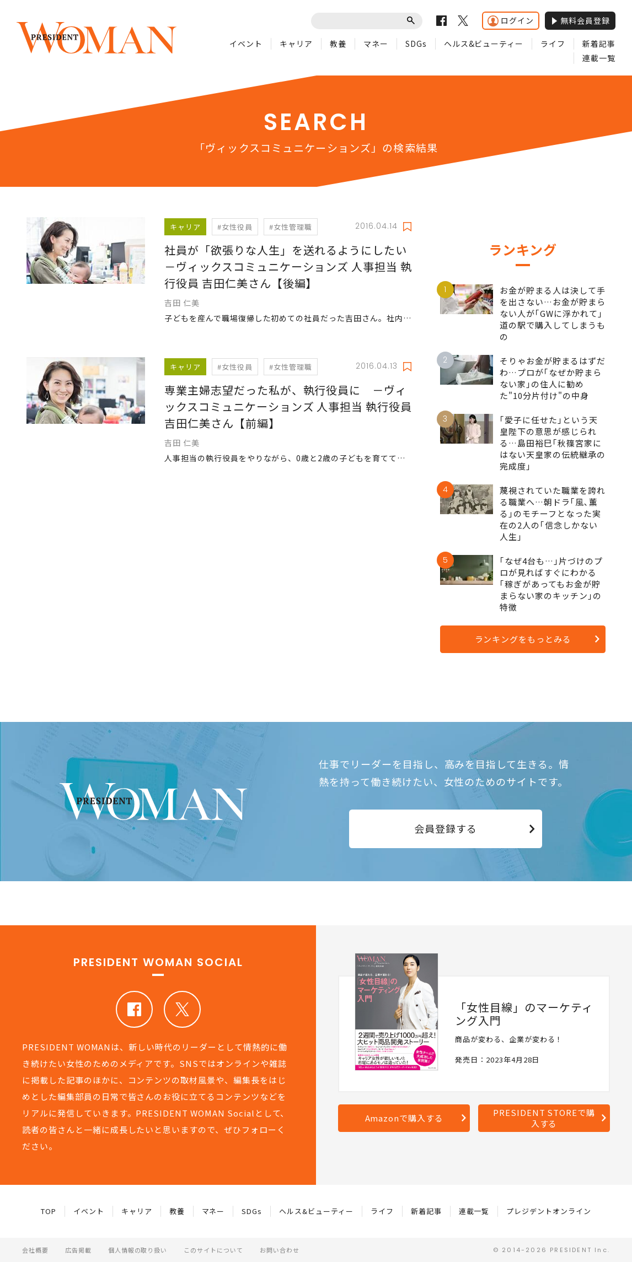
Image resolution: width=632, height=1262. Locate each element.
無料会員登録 (580, 20)
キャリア (296, 43)
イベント (246, 43)
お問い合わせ (279, 1249)
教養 (338, 43)
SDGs (416, 43)
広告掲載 (78, 1249)
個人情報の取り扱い (138, 1249)
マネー (375, 43)
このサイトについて (213, 1249)
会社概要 (35, 1249)
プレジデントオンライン (548, 1211)
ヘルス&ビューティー (484, 43)
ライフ (552, 43)
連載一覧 (598, 57)
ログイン (511, 20)
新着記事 (598, 43)
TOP (48, 1211)
